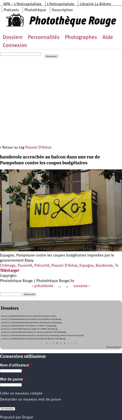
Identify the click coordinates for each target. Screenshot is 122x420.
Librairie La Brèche (95, 4)
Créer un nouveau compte (21, 393)
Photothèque (35, 10)
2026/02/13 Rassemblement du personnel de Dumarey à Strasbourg (31, 323)
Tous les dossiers (113, 347)
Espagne (86, 266)
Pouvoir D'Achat (64, 266)
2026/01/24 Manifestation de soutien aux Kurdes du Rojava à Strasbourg (33, 339)
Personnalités (44, 37)
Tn (117, 266)
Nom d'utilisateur (16, 365)
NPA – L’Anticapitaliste (22, 4)
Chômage (8, 266)
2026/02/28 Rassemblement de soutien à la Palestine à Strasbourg (31, 319)
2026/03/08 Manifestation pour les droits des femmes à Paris (28, 316)
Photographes (81, 37)
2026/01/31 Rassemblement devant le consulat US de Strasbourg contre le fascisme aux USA (42, 336)
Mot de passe (12, 379)
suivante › (81, 286)
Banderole (104, 266)
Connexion (15, 45)
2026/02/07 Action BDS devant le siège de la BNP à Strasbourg (29, 329)
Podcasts (11, 10)
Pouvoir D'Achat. (38, 148)
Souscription (62, 10)
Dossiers (13, 37)
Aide (107, 37)
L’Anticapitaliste (60, 4)
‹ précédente (42, 286)
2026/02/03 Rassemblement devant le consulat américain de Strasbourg (33, 332)
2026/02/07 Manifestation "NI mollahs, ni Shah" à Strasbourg (28, 326)
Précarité (41, 266)
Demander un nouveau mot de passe (30, 400)
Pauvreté (25, 266)
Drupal (27, 417)
